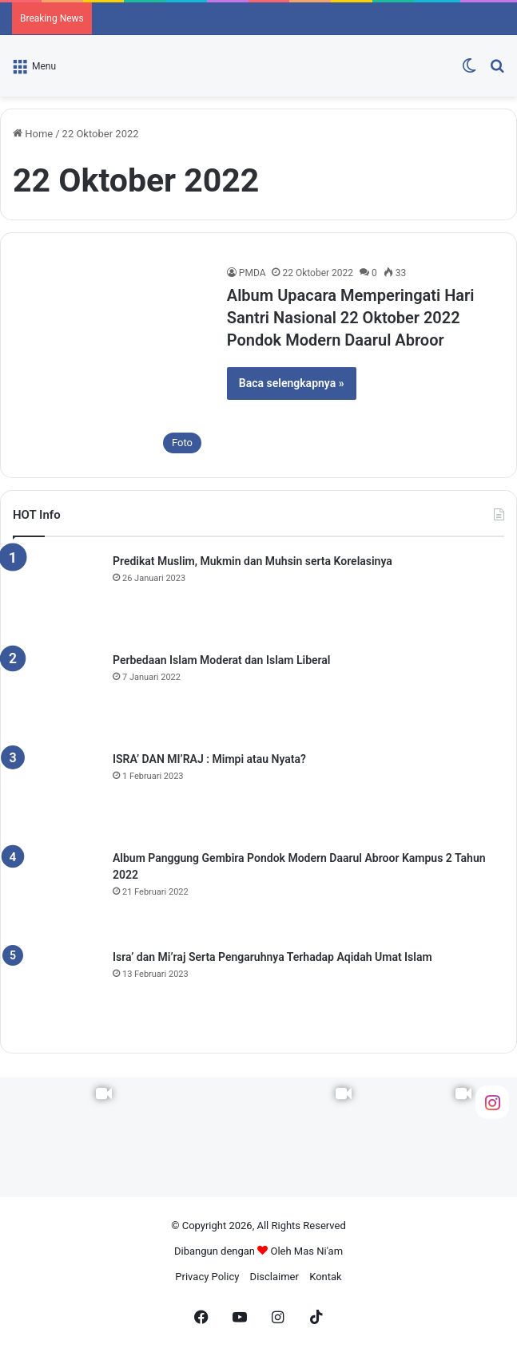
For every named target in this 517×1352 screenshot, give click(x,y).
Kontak (325, 1277)
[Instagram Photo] (180, 1137)
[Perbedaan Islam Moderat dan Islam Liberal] (57, 696)
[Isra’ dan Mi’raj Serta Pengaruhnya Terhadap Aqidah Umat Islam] (57, 993)
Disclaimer (274, 1277)
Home (33, 134)
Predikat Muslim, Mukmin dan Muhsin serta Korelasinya (252, 561)
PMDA (252, 273)
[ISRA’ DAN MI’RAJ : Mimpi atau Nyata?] (57, 795)
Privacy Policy (207, 1277)
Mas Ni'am (318, 1251)
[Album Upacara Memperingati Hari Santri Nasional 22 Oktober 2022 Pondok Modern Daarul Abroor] (111, 363)
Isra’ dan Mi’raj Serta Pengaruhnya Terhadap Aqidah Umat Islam (272, 957)
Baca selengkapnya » (291, 383)
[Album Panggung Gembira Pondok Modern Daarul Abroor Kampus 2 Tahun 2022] (57, 894)
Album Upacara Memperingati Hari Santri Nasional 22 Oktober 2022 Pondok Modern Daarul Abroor (351, 318)
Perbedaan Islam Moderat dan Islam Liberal (222, 660)
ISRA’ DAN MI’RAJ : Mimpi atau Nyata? (209, 759)
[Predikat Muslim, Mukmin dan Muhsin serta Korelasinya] (57, 597)
